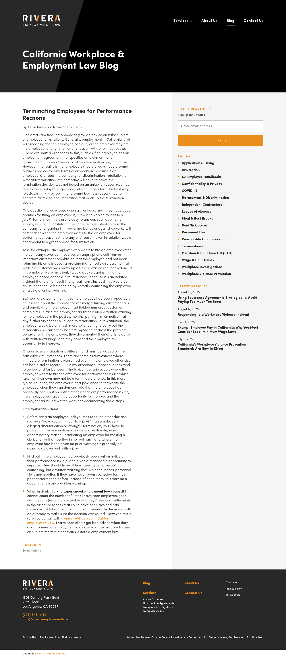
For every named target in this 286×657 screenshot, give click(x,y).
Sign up (220, 140)
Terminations (32, 550)
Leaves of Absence (196, 211)
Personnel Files (194, 231)
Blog (231, 20)
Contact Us (253, 20)
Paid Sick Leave (194, 225)
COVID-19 (189, 190)
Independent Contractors (202, 204)
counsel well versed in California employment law (70, 520)
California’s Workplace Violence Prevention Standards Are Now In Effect (212, 346)
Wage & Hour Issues (198, 259)
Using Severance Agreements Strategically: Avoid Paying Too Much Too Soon (217, 299)
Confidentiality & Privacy (202, 183)
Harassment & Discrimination (205, 197)
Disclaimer (232, 582)
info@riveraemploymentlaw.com (49, 618)
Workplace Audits (153, 611)
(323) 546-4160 (35, 614)
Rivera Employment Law (42, 20)
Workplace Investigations (202, 266)
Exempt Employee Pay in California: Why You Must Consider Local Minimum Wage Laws (218, 329)
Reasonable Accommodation (205, 238)
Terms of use (233, 594)
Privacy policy (234, 588)
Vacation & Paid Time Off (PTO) (207, 252)
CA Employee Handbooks (202, 176)
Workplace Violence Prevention (206, 273)
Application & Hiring (198, 162)
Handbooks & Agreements (158, 603)
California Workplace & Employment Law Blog (73, 58)
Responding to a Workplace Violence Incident (213, 314)
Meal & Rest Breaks (197, 218)
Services (180, 20)
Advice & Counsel (153, 599)
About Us (209, 20)
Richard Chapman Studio (50, 653)
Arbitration (191, 169)
